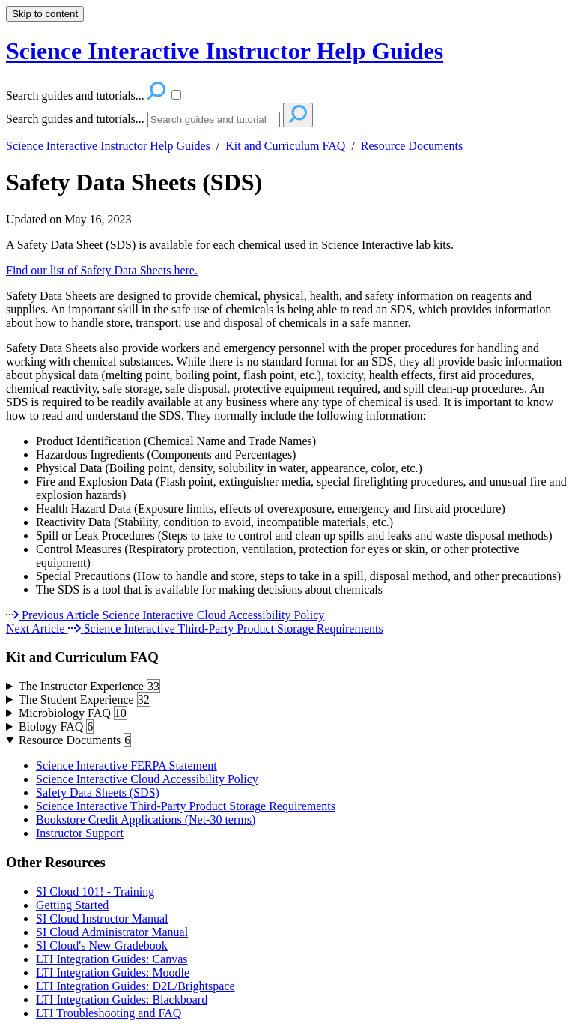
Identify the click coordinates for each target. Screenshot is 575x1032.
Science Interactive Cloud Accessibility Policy (147, 779)
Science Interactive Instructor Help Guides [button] (224, 50)
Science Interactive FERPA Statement (126, 765)
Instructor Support (80, 833)
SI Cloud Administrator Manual (112, 932)
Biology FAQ (56, 727)
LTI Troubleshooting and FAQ (108, 1013)
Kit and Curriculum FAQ (285, 145)
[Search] (213, 119)
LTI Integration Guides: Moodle (112, 972)
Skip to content (45, 13)
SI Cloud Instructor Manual (102, 918)
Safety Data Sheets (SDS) (134, 182)
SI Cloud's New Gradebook (102, 945)
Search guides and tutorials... (75, 118)
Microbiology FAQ (73, 713)
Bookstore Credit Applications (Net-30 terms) (145, 819)
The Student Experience (84, 700)
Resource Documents (412, 145)
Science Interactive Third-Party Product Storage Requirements (185, 806)
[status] (287, 257)
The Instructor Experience (89, 686)
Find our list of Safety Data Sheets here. (102, 270)
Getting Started (72, 905)
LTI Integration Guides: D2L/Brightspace (135, 986)
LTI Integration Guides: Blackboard (121, 999)
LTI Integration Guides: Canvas (111, 959)
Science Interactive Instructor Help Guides (108, 145)
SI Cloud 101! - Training (95, 891)
